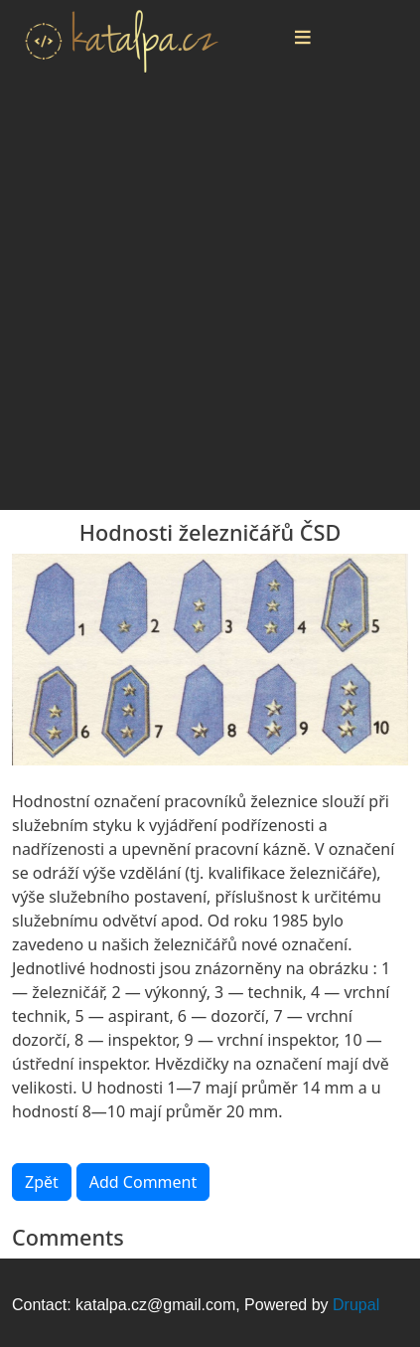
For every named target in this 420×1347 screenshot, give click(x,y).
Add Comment (143, 1182)
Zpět (42, 1182)
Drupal (356, 1304)
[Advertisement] (210, 299)
